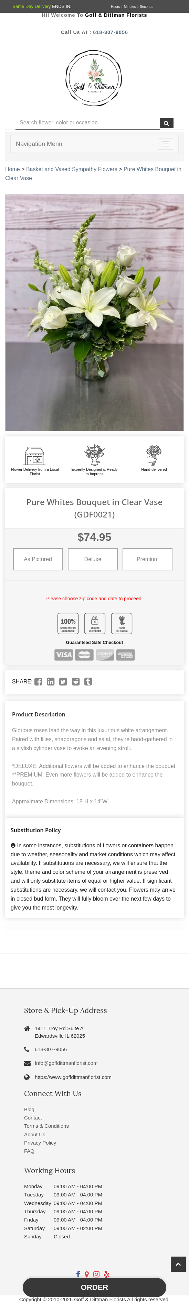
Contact (33, 1118)
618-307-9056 (110, 32)
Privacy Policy (40, 1143)
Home (12, 169)
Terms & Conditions (46, 1126)
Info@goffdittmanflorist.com (66, 1063)
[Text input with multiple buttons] (87, 123)
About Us (34, 1134)
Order (94, 1287)
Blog (29, 1109)
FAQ (29, 1151)
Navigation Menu (39, 144)
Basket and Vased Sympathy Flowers (71, 169)
